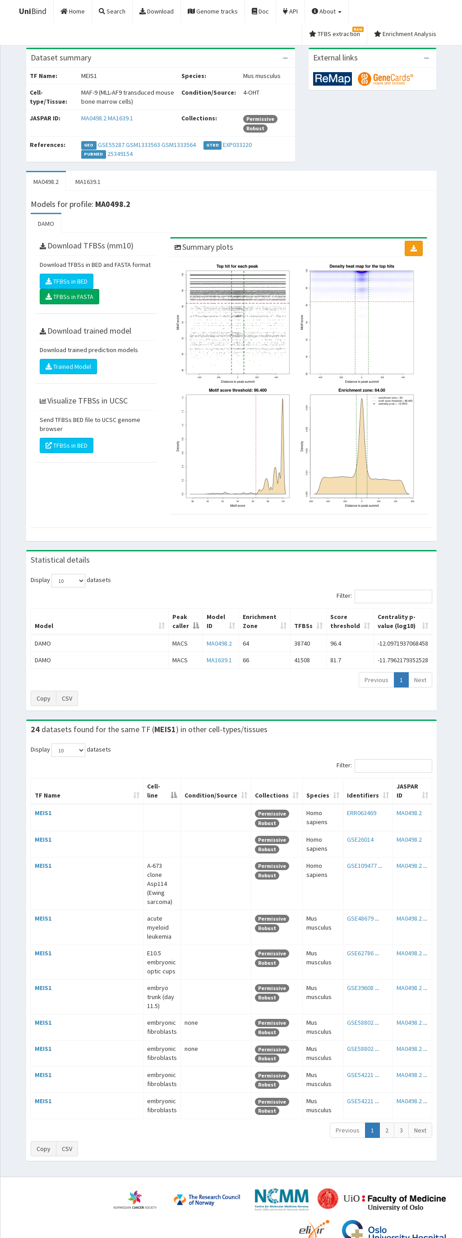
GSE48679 (356, 883)
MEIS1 (43, 804)
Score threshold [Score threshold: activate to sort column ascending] (297, 617)
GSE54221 (356, 1014)
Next (420, 671)
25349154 (120, 154)
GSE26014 (356, 830)
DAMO (46, 224)
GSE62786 (356, 909)
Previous (376, 671)
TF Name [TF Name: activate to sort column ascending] (43, 781)
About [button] (327, 11)
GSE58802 (356, 961)
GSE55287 (111, 145)
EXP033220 (237, 145)
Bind (32, 11)
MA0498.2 (93, 118)
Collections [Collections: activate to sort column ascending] (258, 786)
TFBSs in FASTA (69, 297)
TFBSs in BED (67, 281)
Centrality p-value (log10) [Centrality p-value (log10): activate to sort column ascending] (378, 617)
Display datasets (71, 580)
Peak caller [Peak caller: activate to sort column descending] (87, 617)
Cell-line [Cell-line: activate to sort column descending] (85, 786)
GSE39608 (356, 935)
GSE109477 (358, 857)
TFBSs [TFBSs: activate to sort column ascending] (245, 617)
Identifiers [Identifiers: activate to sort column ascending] (359, 786)
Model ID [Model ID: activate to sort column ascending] (136, 617)
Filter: (384, 596)
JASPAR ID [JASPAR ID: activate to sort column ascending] (404, 781)
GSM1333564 (179, 145)
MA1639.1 (120, 118)
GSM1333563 (143, 145)
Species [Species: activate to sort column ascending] (311, 786)
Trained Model (68, 366)
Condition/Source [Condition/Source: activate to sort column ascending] (193, 786)
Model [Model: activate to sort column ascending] (44, 617)
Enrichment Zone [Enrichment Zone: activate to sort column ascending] (192, 617)
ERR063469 (358, 804)
